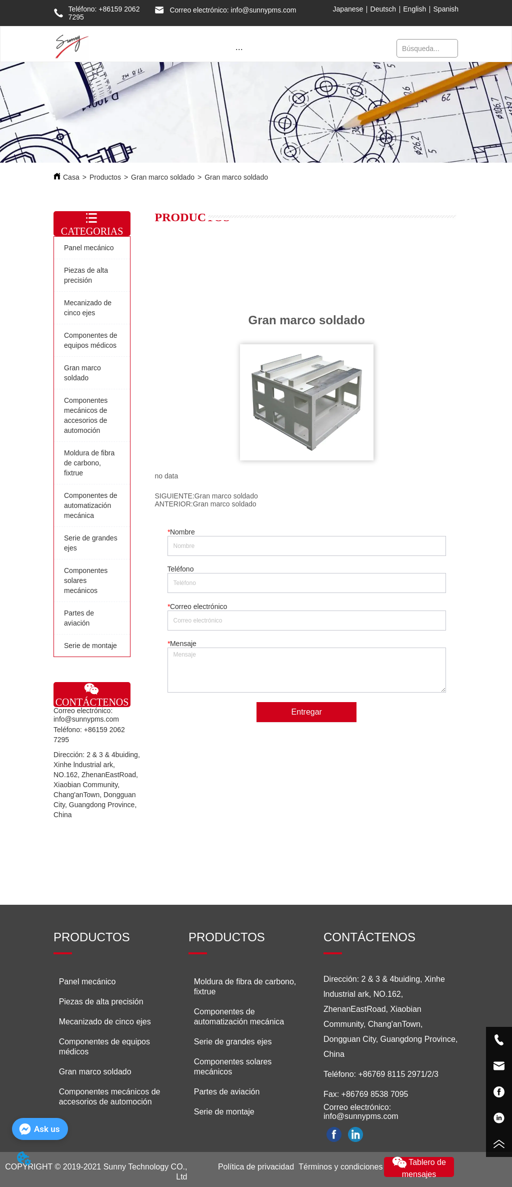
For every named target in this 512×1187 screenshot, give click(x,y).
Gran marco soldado (162, 177)
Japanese (348, 9)
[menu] (239, 49)
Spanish (446, 9)
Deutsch (383, 9)
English (414, 9)
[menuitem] (239, 49)
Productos (105, 177)
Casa (71, 177)
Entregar (307, 712)
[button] (239, 49)
